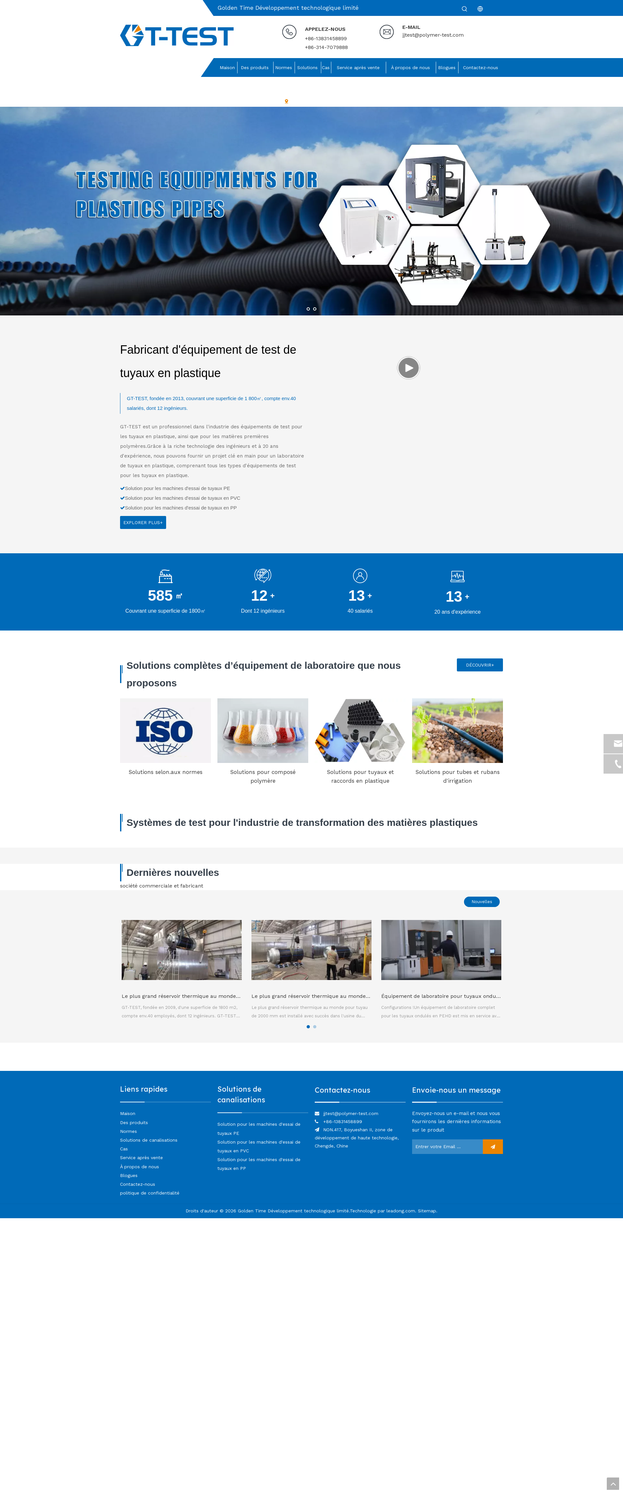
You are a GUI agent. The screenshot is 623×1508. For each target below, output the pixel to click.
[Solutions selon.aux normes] (165, 730)
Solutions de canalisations (148, 1140)
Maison (127, 1113)
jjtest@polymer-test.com (433, 35)
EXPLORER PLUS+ (143, 522)
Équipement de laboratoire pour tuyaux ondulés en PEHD (454, 996)
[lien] (360, 1101)
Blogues (129, 1175)
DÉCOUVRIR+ (480, 665)
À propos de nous (139, 1166)
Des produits (134, 1122)
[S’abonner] (493, 1146)
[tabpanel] (182, 970)
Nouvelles (481, 901)
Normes (128, 1131)
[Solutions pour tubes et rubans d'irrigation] (457, 730)
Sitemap (427, 1210)
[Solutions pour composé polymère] (262, 730)
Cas (124, 1148)
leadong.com (400, 1210)
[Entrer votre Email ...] (446, 1146)
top (613, 1483)
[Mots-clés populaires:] (464, 9)
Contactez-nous (137, 1184)
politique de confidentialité (149, 1192)
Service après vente (141, 1157)
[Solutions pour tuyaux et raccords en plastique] (360, 730)
